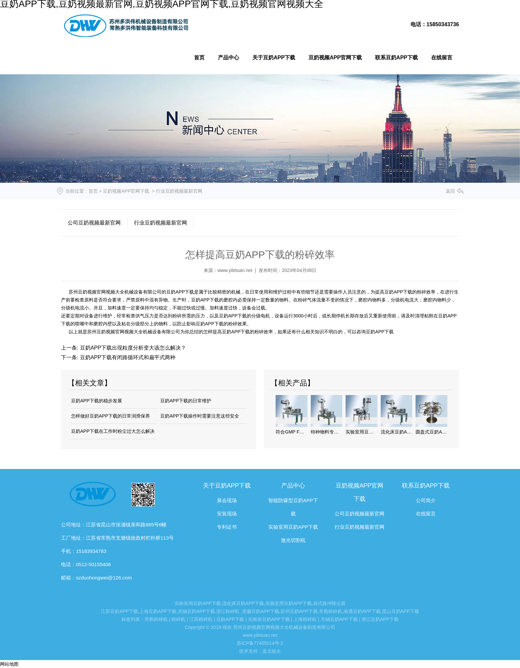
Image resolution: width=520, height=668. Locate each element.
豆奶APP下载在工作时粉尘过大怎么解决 (113, 431)
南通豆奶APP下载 (362, 611)
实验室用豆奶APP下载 (293, 527)
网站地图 (9, 664)
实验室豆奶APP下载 (269, 619)
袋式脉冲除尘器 (329, 603)
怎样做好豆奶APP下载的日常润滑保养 (110, 416)
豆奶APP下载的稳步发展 (96, 400)
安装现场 (227, 513)
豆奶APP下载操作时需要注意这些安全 (199, 416)
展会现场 (227, 500)
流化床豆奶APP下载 (243, 603)
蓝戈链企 (271, 651)
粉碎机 (178, 619)
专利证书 (227, 527)
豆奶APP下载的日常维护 (185, 400)
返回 (450, 191)
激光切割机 (293, 540)
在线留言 (441, 57)
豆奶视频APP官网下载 (335, 57)
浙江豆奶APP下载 (380, 619)
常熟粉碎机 (330, 611)
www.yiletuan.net (235, 270)
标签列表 (130, 619)
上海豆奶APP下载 (157, 611)
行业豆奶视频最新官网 (160, 223)
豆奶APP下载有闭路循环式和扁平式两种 (126, 357)
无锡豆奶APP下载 (196, 611)
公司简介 (426, 500)
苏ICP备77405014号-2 (260, 643)
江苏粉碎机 (201, 619)
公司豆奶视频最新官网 (94, 223)
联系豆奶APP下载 (396, 57)
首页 (199, 57)
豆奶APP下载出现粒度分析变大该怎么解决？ (132, 348)
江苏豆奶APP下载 (119, 611)
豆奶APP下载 (180, 292)
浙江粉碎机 (227, 611)
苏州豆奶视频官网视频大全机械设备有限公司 (114, 292)
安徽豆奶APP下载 (260, 611)
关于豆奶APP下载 (273, 57)
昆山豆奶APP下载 (400, 611)
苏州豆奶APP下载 (299, 611)
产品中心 (228, 57)
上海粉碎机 (305, 619)
